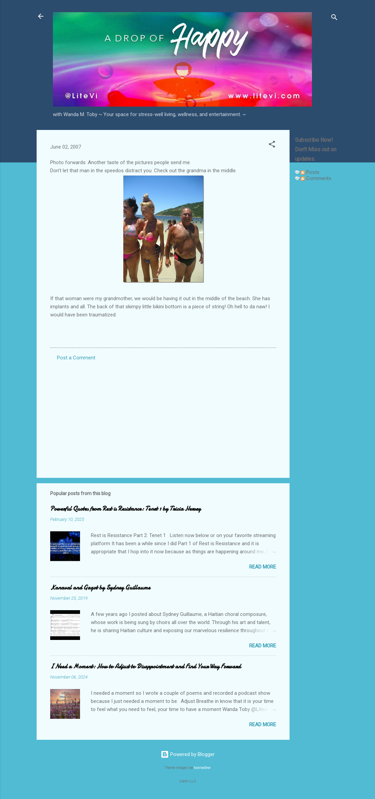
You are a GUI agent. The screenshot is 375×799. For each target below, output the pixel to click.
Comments (316, 178)
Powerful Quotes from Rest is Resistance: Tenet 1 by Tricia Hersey (125, 509)
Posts (310, 172)
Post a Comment (76, 358)
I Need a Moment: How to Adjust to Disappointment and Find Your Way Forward (145, 666)
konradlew (202, 767)
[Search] (334, 18)
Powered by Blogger (188, 754)
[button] (272, 145)
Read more (262, 567)
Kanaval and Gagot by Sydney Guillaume (100, 587)
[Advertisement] (316, 288)
